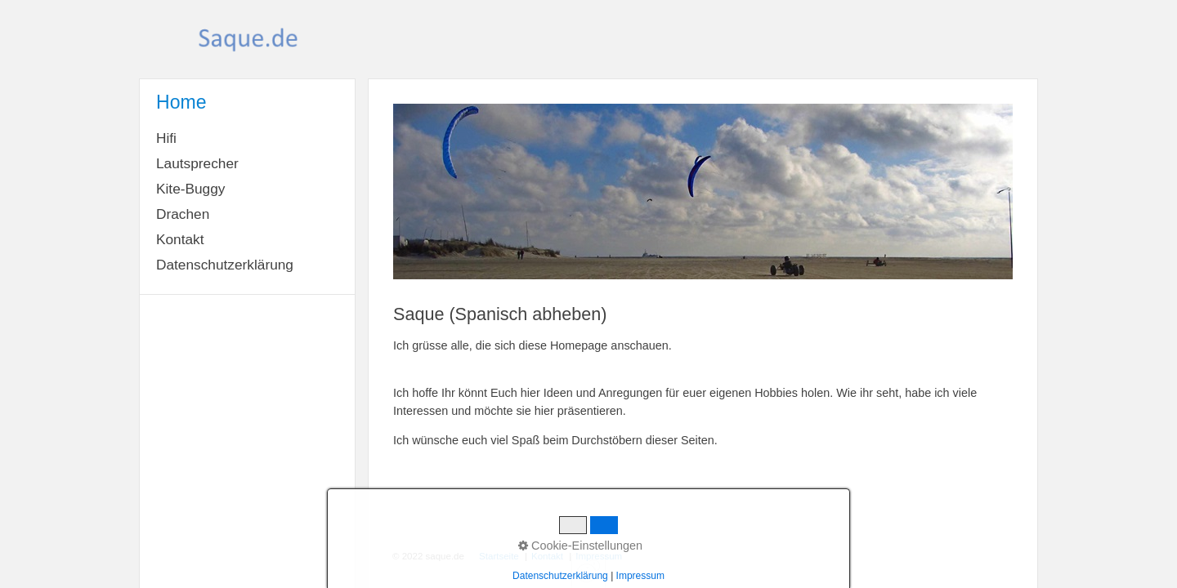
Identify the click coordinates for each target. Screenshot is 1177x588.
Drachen (182, 214)
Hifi (166, 138)
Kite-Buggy (190, 188)
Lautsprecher (197, 163)
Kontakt (180, 239)
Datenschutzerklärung (224, 264)
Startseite (499, 556)
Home (181, 102)
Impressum (598, 556)
